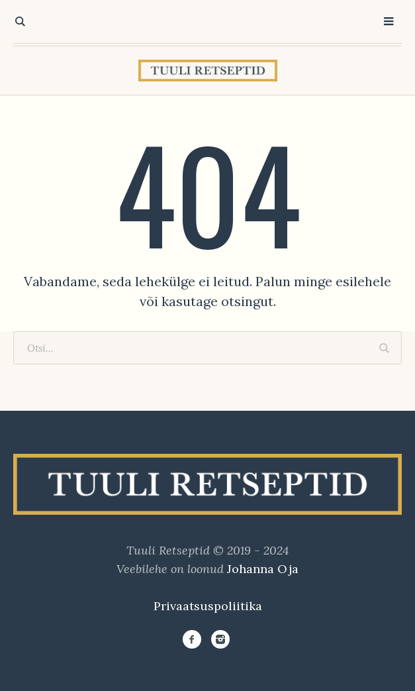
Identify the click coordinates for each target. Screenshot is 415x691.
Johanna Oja (263, 568)
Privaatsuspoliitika (208, 605)
